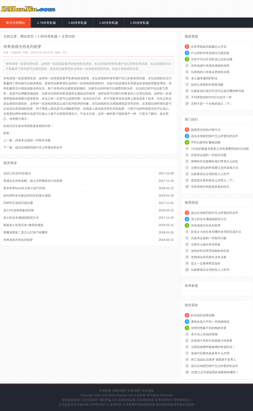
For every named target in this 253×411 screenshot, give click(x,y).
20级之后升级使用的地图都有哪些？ (215, 372)
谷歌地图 (148, 390)
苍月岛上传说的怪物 (204, 334)
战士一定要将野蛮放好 (206, 263)
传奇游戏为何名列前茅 (18, 239)
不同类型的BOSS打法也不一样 (211, 97)
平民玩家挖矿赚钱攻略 (206, 142)
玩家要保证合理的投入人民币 (210, 174)
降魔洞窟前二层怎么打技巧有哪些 (25, 232)
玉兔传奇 (16, 52)
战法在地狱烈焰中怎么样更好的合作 (38, 147)
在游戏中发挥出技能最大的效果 (211, 340)
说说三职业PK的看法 (17, 173)
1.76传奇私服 (46, 22)
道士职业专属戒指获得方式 (21, 217)
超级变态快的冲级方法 (206, 129)
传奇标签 (105, 390)
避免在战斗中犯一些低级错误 (210, 321)
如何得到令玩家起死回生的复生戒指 (27, 195)
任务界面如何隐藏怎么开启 (208, 46)
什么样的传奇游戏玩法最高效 (210, 53)
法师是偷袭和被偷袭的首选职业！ (213, 347)
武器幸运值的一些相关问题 (33, 140)
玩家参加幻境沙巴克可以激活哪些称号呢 (217, 91)
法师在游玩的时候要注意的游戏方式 (214, 167)
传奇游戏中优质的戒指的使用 (210, 65)
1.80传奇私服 (77, 22)
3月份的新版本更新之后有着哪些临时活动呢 (220, 148)
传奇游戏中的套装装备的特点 (210, 186)
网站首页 (27, 36)
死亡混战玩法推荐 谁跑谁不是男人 (213, 359)
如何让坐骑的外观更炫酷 (207, 84)
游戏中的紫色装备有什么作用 (210, 353)
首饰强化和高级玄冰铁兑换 (208, 257)
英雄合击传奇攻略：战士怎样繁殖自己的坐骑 (32, 180)
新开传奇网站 (15, 22)
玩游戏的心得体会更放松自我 (210, 72)
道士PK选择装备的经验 (18, 210)
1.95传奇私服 (139, 22)
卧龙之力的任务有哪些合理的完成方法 (216, 231)
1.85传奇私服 (108, 22)
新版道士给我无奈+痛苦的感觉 (23, 225)
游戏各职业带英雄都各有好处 (210, 250)
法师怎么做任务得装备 (206, 244)
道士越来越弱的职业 (204, 78)
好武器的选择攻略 (203, 315)
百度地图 (134, 390)
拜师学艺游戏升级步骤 (18, 203)
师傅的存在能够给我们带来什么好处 (214, 161)
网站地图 (119, 390)
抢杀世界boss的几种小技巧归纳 (24, 188)
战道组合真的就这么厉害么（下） (213, 180)
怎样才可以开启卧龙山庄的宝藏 (211, 59)
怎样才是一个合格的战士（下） (211, 103)
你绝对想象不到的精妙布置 (208, 328)
